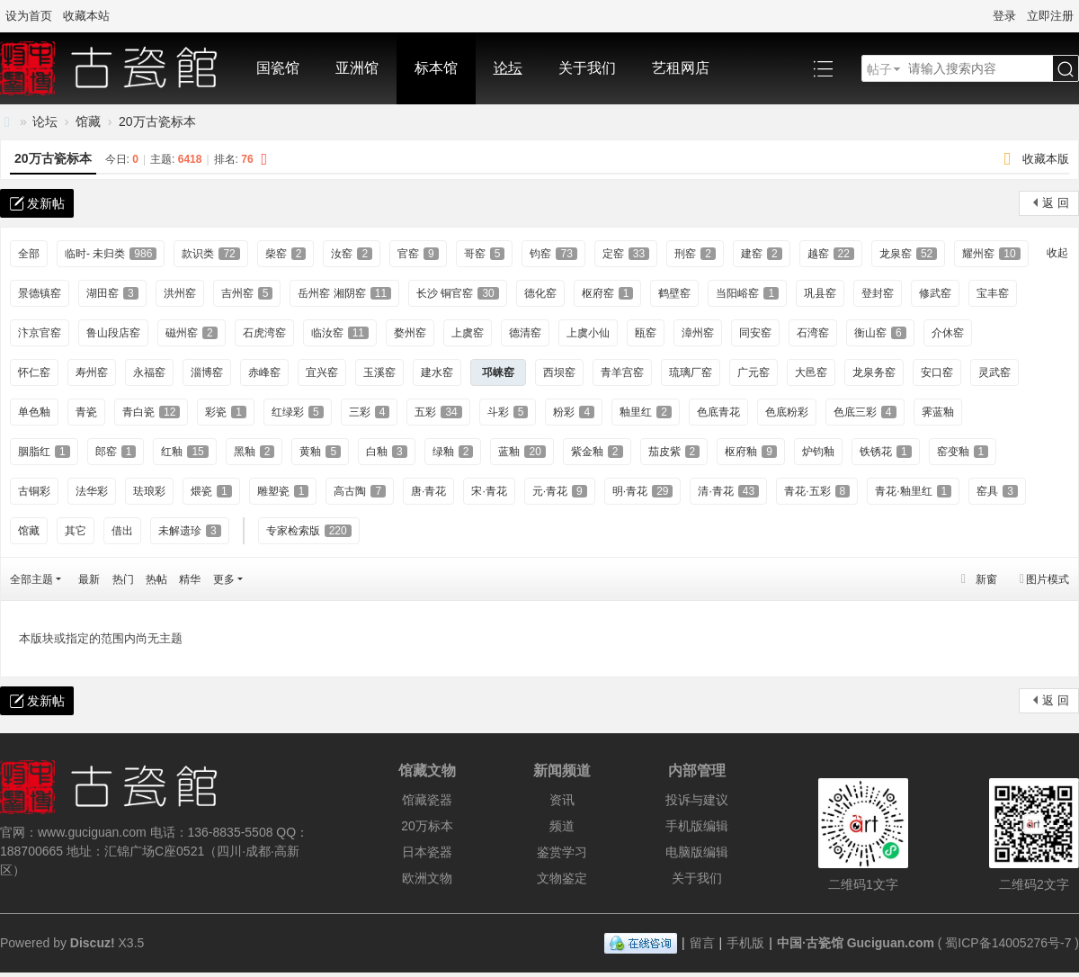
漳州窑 (698, 333)
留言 (702, 943)
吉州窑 (247, 293)
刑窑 (695, 253)
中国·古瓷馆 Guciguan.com (855, 943)
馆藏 (88, 121)
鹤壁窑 (674, 293)
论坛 (508, 68)
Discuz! (92, 943)
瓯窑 (645, 333)
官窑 (418, 253)
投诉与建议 (696, 800)
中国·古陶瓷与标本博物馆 (7, 122)
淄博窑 (207, 372)
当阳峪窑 (747, 293)
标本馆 (436, 68)
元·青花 (559, 491)
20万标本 (427, 826)
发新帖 (46, 203)
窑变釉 (963, 451)
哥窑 (484, 253)
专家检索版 (309, 530)
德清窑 (525, 333)
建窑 (761, 253)
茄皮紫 (674, 451)
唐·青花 (428, 491)
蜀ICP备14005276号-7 (1008, 943)
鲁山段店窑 (113, 333)
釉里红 (646, 412)
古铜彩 (34, 491)
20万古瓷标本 (157, 121)
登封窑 (877, 293)
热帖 (156, 579)
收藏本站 (86, 15)
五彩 (438, 412)
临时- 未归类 (110, 253)
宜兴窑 (322, 372)
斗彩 (508, 412)
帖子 (879, 69)
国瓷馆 (277, 68)
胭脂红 (44, 451)
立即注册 (1050, 15)
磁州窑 (191, 333)
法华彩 (92, 491)
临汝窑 (340, 333)
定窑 (625, 253)
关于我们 (587, 68)
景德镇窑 (39, 293)
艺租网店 (680, 68)
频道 (562, 826)
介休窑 (948, 333)
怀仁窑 (34, 372)
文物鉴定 (562, 878)
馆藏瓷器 (427, 800)
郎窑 (116, 451)
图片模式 (1047, 579)
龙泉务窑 (874, 372)
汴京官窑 (39, 333)
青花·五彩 (817, 491)
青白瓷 (151, 412)
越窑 (830, 253)
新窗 (986, 579)
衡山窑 (880, 333)
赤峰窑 (264, 372)
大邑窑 (811, 372)
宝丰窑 (992, 293)
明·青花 (642, 491)
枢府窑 (608, 293)
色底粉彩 (786, 412)
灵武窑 (994, 372)
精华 (190, 579)
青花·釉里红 (913, 491)
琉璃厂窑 (690, 372)
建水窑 (437, 372)
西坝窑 (559, 372)
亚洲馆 (357, 68)
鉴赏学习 (562, 852)
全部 (29, 253)
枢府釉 (751, 451)
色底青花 (718, 412)
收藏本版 (1045, 159)
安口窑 (937, 372)
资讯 (562, 800)
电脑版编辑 (696, 852)
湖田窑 (112, 293)
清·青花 (728, 491)
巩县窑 (820, 293)
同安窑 (755, 333)
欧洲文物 (427, 878)
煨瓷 (211, 491)
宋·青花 (488, 491)
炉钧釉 (818, 451)
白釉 (386, 451)
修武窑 (935, 293)
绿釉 (453, 451)
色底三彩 (865, 412)
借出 (122, 530)
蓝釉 (521, 451)
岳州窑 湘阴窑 (344, 293)
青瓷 (86, 412)
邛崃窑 (498, 372)
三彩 (369, 412)
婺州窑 (410, 333)
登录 (1004, 15)
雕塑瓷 (283, 491)
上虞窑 (467, 333)
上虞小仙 (588, 333)
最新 (89, 579)
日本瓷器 (427, 852)
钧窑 (553, 253)
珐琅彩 (149, 491)
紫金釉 (597, 451)
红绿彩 (298, 412)
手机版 (745, 943)
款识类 (210, 253)
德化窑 (540, 293)
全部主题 (31, 579)
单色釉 (34, 412)
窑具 (997, 491)
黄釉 (320, 451)
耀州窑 (991, 253)
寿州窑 (92, 372)
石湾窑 (813, 333)
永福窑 (149, 372)
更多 (224, 579)
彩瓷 (225, 412)
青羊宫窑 (622, 372)
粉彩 (573, 412)
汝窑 (351, 253)
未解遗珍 (189, 530)
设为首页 (28, 15)
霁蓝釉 (938, 412)
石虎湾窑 (264, 333)
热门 (123, 579)
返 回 (1055, 203)
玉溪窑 (379, 372)
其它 (75, 530)
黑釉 (254, 451)
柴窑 (286, 253)
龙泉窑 (908, 253)
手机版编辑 (696, 826)
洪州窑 (180, 293)
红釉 (184, 451)
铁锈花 (886, 451)
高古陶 (360, 491)
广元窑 (753, 372)
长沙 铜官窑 (457, 293)
